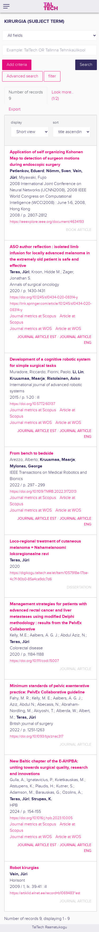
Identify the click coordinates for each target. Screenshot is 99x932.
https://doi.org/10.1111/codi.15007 (34, 661)
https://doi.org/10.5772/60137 (32, 404)
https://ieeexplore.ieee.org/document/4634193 (47, 221)
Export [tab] (14, 109)
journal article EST (36, 337)
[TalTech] (50, 6)
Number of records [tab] (26, 96)
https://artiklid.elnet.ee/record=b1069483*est (45, 893)
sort (56, 122)
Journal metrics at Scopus (33, 316)
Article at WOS (68, 328)
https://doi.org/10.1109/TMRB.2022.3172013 (43, 491)
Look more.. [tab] (62, 96)
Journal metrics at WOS (31, 328)
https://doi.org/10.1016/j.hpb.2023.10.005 (41, 818)
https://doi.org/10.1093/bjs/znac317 (36, 736)
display (16, 122)
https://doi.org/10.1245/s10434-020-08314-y (44, 297)
